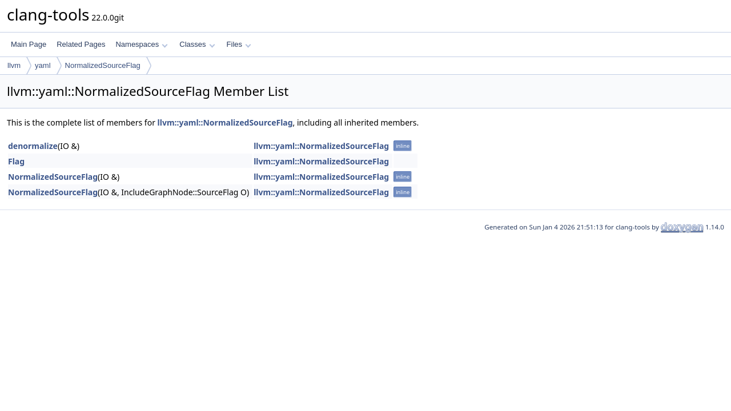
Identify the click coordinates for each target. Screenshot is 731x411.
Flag (16, 161)
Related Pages (81, 44)
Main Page (28, 44)
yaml (42, 65)
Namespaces (141, 44)
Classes (197, 44)
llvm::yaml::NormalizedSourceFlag (225, 122)
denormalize (33, 145)
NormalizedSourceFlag (102, 65)
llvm (14, 65)
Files (239, 44)
